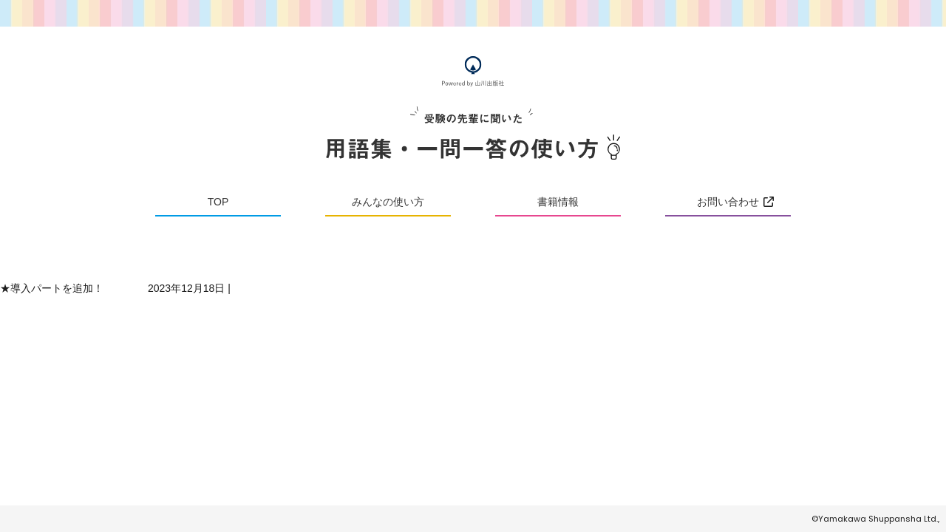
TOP (218, 202)
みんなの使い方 (388, 202)
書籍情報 (558, 202)
